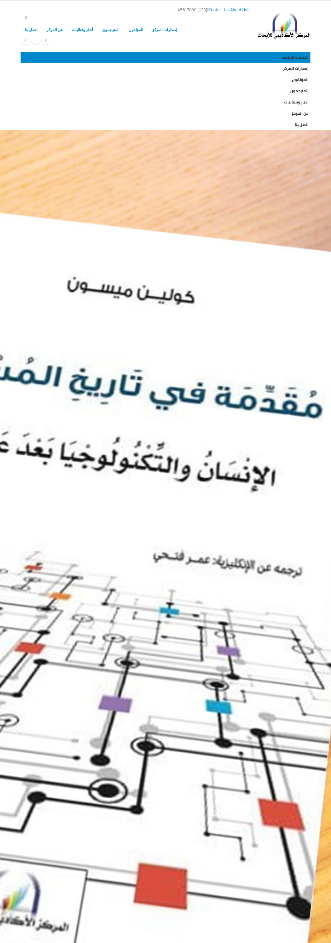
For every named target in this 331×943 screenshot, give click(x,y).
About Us (239, 10)
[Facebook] (45, 40)
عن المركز (54, 30)
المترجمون (111, 30)
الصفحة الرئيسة (198, 30)
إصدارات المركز (164, 30)
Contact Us (219, 10)
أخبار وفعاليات (82, 30)
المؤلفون (135, 30)
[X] (35, 40)
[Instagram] (25, 40)
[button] (26, 18)
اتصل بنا (31, 30)
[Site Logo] (284, 26)
